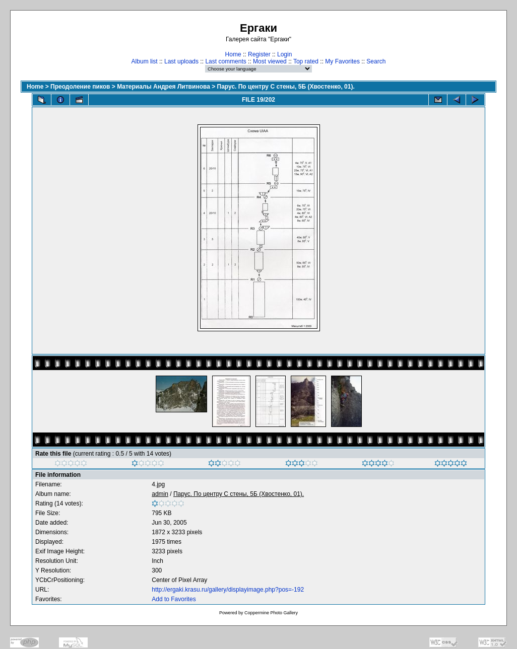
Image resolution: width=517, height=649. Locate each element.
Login (284, 54)
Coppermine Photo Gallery (271, 612)
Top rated (305, 61)
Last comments (225, 61)
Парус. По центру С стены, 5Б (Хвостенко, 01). (286, 86)
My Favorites (342, 61)
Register (259, 54)
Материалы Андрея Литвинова (163, 86)
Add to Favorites (174, 599)
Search (375, 61)
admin (160, 493)
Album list (145, 61)
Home (233, 54)
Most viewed (270, 61)
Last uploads (181, 61)
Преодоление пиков (80, 86)
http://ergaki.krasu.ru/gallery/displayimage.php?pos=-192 (228, 589)
